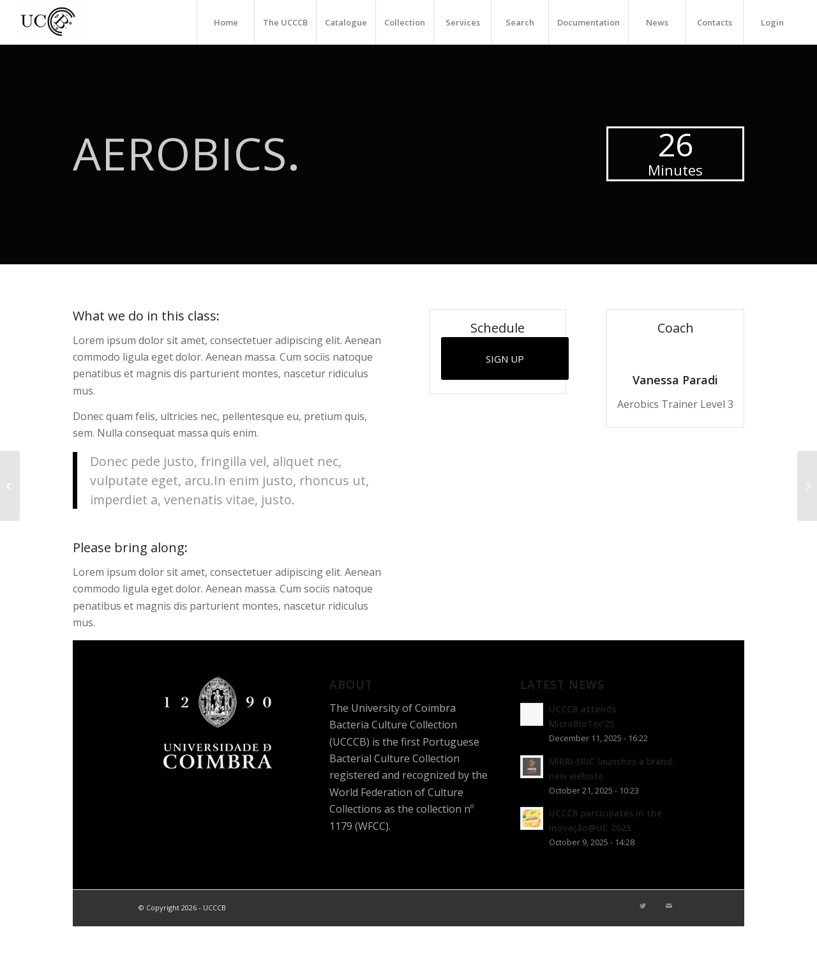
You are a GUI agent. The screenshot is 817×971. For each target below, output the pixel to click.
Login (772, 22)
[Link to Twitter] (642, 905)
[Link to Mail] (668, 905)
